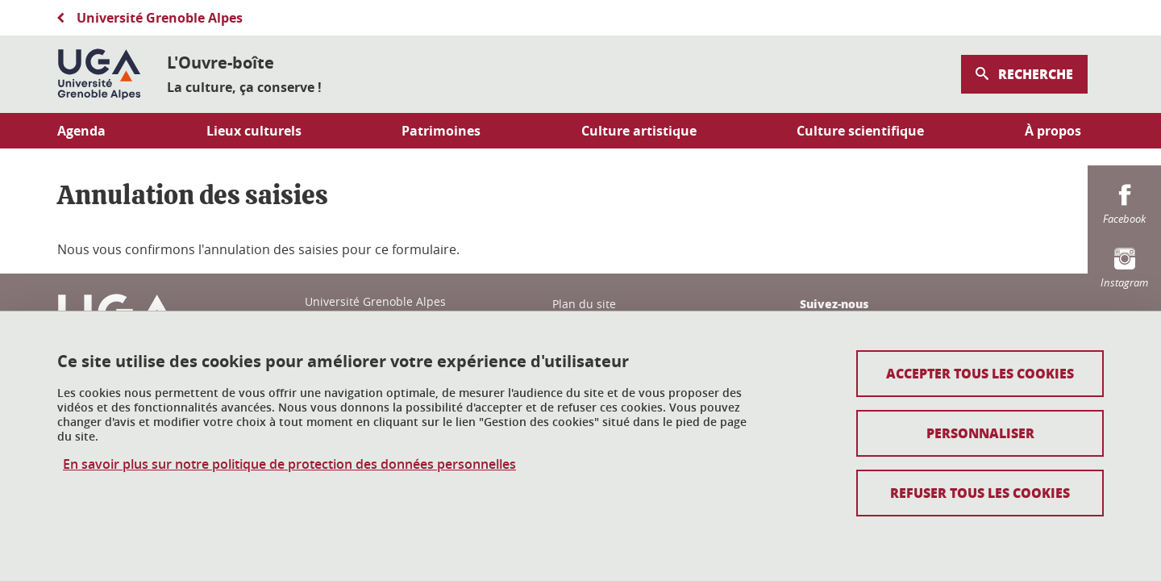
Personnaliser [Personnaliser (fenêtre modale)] (980, 433)
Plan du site (584, 303)
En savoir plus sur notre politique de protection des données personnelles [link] (289, 464)
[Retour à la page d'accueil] (99, 74)
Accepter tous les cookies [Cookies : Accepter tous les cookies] (980, 373)
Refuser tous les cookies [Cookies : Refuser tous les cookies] (980, 492)
